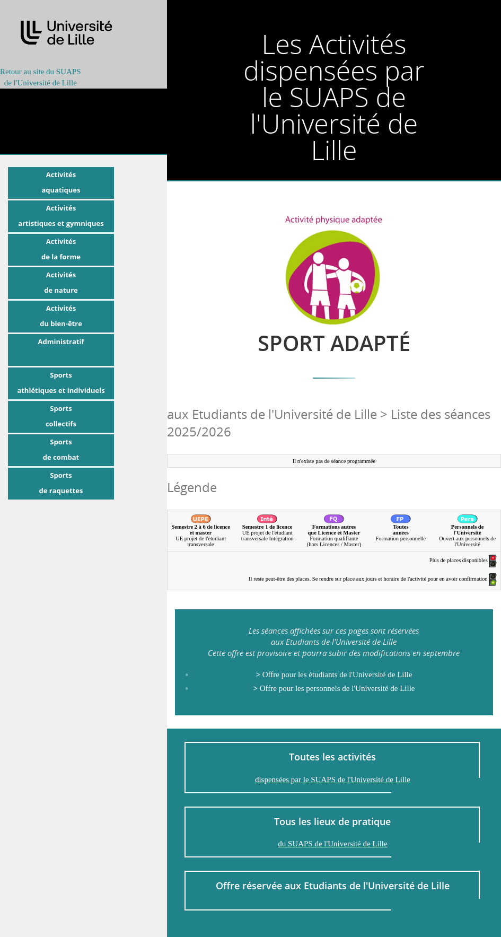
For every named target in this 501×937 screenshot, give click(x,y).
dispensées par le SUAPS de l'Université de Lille (332, 779)
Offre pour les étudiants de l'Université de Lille (334, 674)
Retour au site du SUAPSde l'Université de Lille (40, 77)
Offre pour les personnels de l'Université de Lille (334, 688)
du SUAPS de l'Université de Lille (332, 843)
